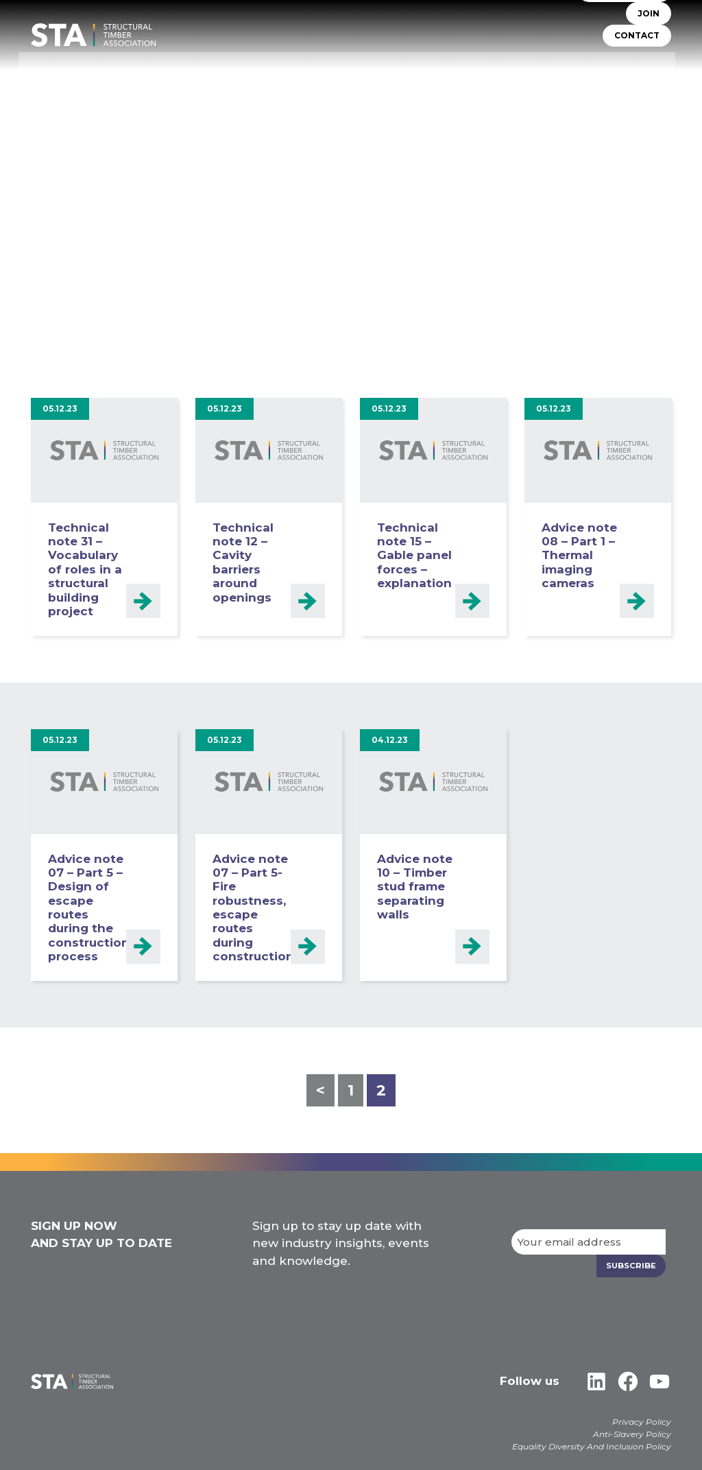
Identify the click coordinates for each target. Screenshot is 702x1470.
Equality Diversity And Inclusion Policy (591, 1446)
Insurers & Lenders (558, 65)
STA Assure (304, 65)
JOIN (648, 17)
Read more (142, 600)
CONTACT (636, 39)
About (244, 65)
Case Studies (638, 85)
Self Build (468, 65)
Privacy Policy (641, 1421)
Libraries (647, 65)
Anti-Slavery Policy (632, 1433)
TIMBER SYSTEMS (387, 65)
